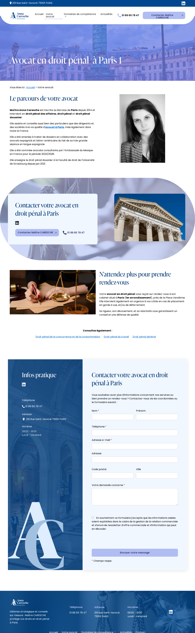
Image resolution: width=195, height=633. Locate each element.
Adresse (96, 437)
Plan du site (132, 625)
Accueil (39, 14)
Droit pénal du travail (116, 321)
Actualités (106, 14)
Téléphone (99, 411)
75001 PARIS (31, 3)
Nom (95, 395)
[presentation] (115, 530)
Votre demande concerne (108, 469)
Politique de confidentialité (104, 625)
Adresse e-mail (102, 424)
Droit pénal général (144, 321)
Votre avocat (50, 15)
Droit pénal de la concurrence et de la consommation (67, 321)
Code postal (99, 453)
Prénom (141, 395)
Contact (141, 616)
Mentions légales (73, 625)
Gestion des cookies (155, 625)
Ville (138, 453)
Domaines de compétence (80, 14)
